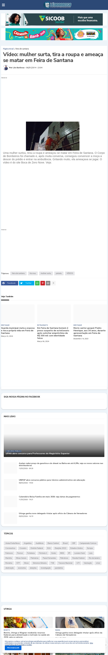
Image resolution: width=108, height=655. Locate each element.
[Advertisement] (51, 98)
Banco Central (53, 543)
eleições (33, 568)
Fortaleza (31, 553)
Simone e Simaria (39, 563)
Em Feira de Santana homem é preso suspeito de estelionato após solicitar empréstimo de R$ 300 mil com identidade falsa (53, 333)
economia (22, 568)
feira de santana (22, 49)
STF (18, 563)
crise (98, 563)
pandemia (59, 568)
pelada (58, 273)
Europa (90, 548)
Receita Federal (78, 558)
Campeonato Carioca (88, 543)
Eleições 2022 (60, 548)
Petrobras (64, 558)
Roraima (8, 563)
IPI (69, 553)
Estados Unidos (76, 548)
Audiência (39, 543)
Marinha (8, 558)
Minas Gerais (21, 558)
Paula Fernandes (49, 558)
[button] (3, 5)
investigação (46, 568)
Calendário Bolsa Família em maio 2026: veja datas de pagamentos (49, 497)
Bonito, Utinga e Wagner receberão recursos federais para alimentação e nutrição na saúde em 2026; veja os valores (27, 635)
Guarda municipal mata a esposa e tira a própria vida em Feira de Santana (18, 331)
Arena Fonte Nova (12, 543)
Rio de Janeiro (94, 558)
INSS (62, 553)
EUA (49, 548)
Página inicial (8, 49)
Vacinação (88, 563)
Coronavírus (10, 548)
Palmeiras (35, 558)
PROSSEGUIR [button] (13, 648)
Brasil (65, 543)
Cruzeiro (23, 548)
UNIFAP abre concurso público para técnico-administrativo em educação (52, 480)
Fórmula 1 (43, 553)
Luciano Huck (79, 553)
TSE (52, 563)
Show (26, 563)
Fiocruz (20, 553)
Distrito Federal (37, 548)
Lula (90, 553)
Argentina (27, 543)
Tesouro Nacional (65, 563)
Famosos (9, 553)
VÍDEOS (70, 273)
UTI (78, 563)
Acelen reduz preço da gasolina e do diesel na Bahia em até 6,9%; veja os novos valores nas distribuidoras (61, 464)
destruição (9, 568)
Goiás (53, 553)
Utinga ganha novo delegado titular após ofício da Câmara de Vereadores (53, 513)
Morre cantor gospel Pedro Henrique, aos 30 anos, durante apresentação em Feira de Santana (89, 332)
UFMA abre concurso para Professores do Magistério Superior (38, 453)
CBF (73, 543)
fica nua (33, 273)
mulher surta (46, 273)
